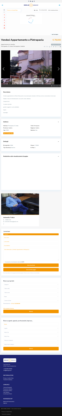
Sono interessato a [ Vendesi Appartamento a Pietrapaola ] (31, 254)
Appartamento (5, 44)
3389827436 (8, 220)
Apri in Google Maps (8, 133)
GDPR (22, 262)
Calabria (22, 46)
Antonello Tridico (9, 217)
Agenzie (5, 403)
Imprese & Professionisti (8, 401)
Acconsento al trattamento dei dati (14, 262)
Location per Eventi (7, 394)
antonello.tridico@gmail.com (11, 221)
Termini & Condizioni (7, 379)
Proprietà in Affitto (7, 390)
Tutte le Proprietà (7, 387)
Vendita (13, 44)
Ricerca (31, 311)
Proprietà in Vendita (7, 389)
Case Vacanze (6, 392)
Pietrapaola (16, 46)
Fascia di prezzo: (7, 303)
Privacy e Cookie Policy (8, 378)
